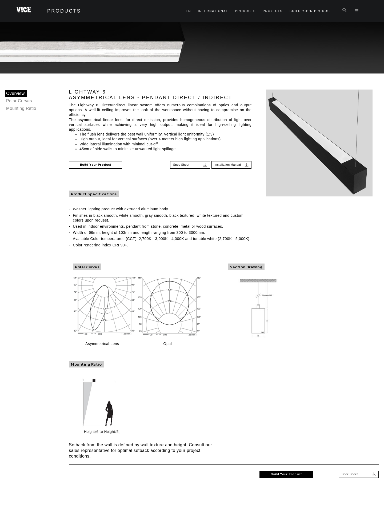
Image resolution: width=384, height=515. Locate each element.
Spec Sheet (190, 164)
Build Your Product (310, 11)
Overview (15, 93)
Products (245, 11)
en (188, 11)
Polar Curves (19, 101)
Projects (272, 11)
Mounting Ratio (21, 108)
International (213, 11)
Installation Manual (231, 164)
